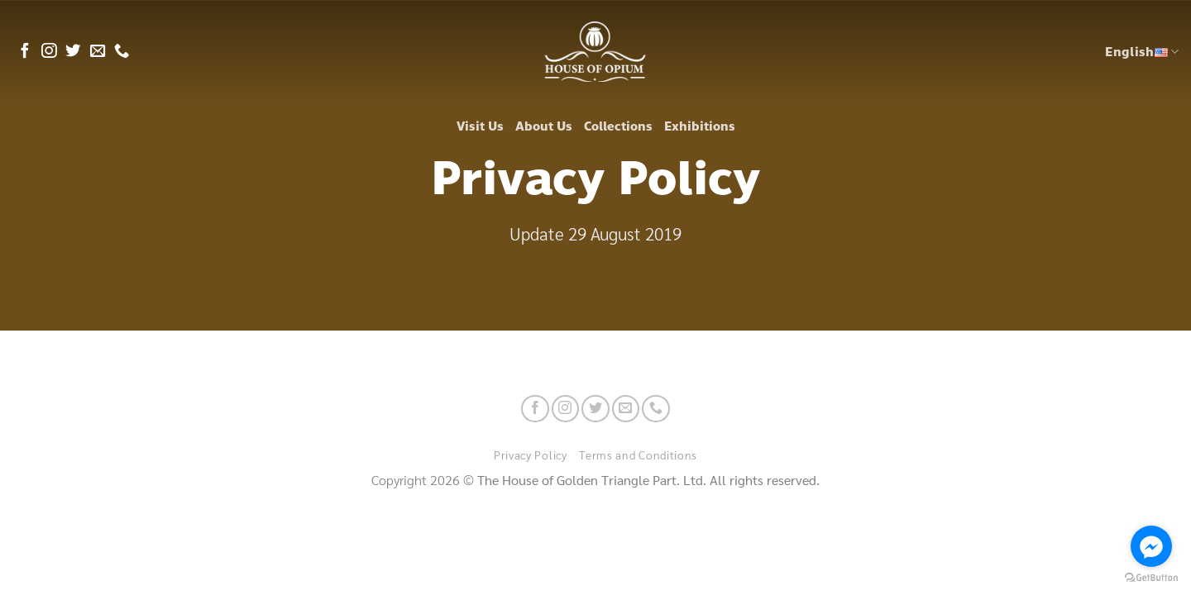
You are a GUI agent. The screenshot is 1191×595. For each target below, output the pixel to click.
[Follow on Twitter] (72, 51)
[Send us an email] (97, 51)
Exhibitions (699, 126)
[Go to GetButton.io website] (1151, 578)
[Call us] (121, 51)
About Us (543, 126)
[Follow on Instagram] (48, 51)
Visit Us (480, 126)
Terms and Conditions (638, 454)
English (1142, 52)
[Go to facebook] (1151, 546)
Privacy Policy (530, 454)
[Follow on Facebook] (24, 51)
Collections (618, 126)
